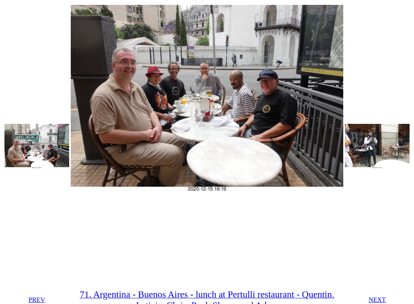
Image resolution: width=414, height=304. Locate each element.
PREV (37, 299)
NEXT (377, 299)
